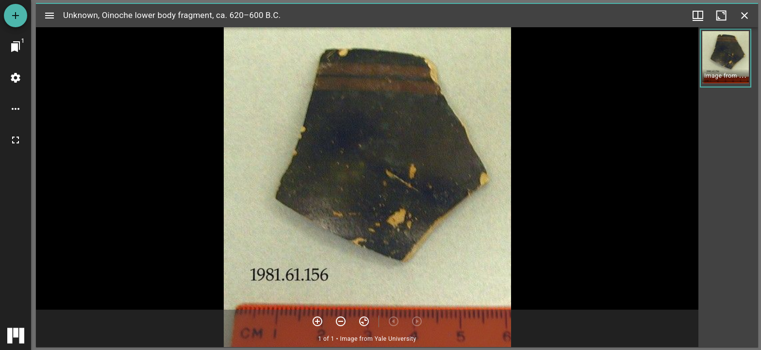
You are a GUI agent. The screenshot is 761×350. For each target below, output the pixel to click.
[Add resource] (15, 15)
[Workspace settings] (15, 77)
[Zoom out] (340, 321)
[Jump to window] (15, 46)
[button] (725, 58)
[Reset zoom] (364, 321)
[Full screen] (15, 140)
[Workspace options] (15, 109)
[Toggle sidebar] (49, 15)
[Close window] (744, 15)
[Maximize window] (721, 15)
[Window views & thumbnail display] (698, 15)
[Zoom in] (317, 321)
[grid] (728, 187)
